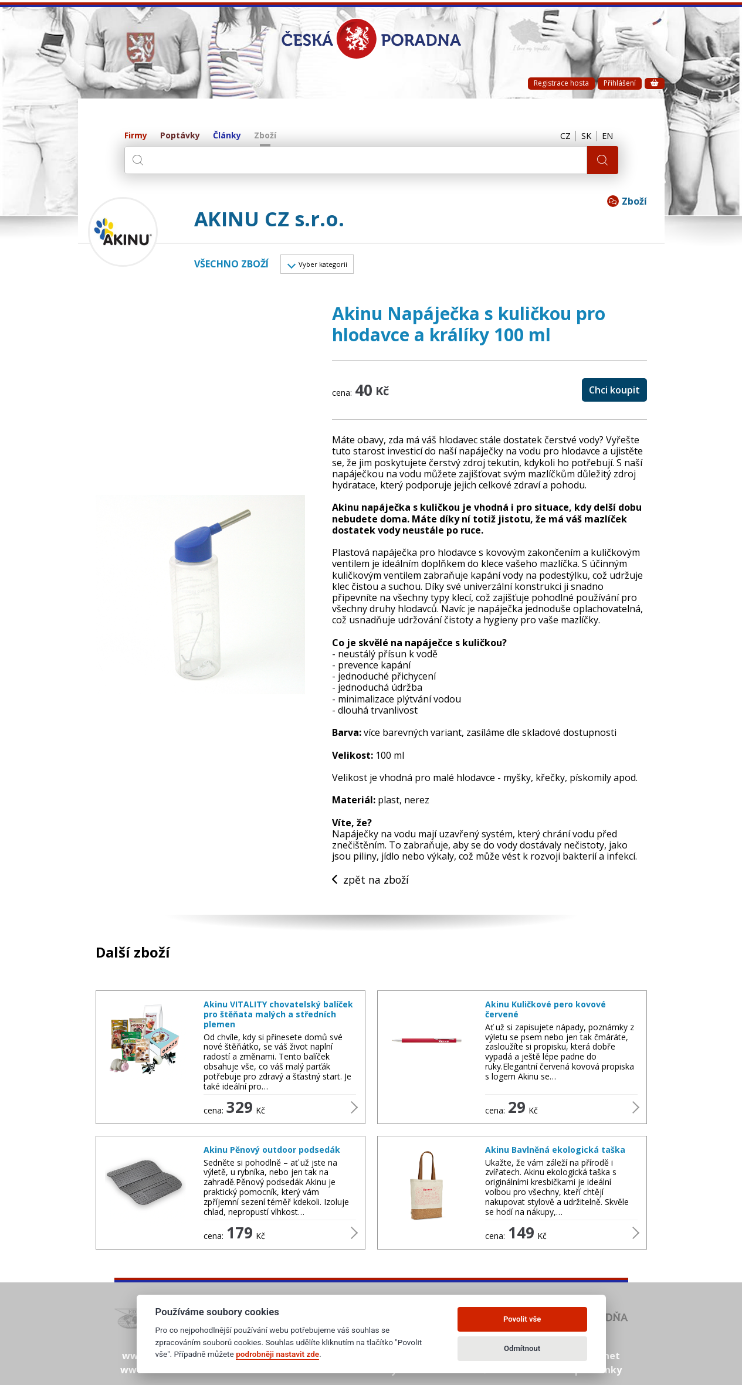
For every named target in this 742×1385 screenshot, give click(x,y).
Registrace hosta (561, 83)
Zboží (265, 136)
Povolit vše (522, 1319)
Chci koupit (614, 392)
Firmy (135, 136)
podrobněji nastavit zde (277, 1354)
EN (606, 136)
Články (227, 136)
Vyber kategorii (328, 265)
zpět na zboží (371, 882)
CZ (560, 136)
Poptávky (180, 136)
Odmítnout (522, 1348)
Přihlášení (620, 83)
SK (583, 136)
